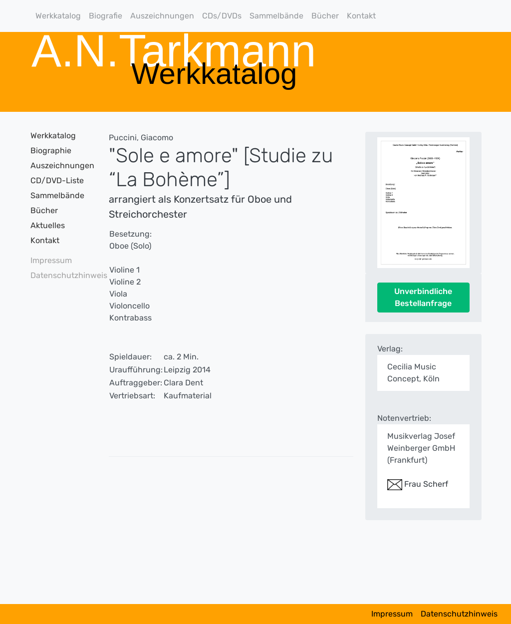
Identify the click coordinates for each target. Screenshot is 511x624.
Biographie (50, 150)
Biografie (105, 15)
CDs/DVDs (222, 15)
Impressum (51, 260)
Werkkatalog (58, 15)
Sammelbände (276, 15)
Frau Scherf (417, 484)
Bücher (325, 15)
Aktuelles (47, 225)
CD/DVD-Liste (57, 180)
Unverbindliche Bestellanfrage (423, 297)
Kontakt (361, 15)
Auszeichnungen (162, 15)
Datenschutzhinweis (58, 275)
